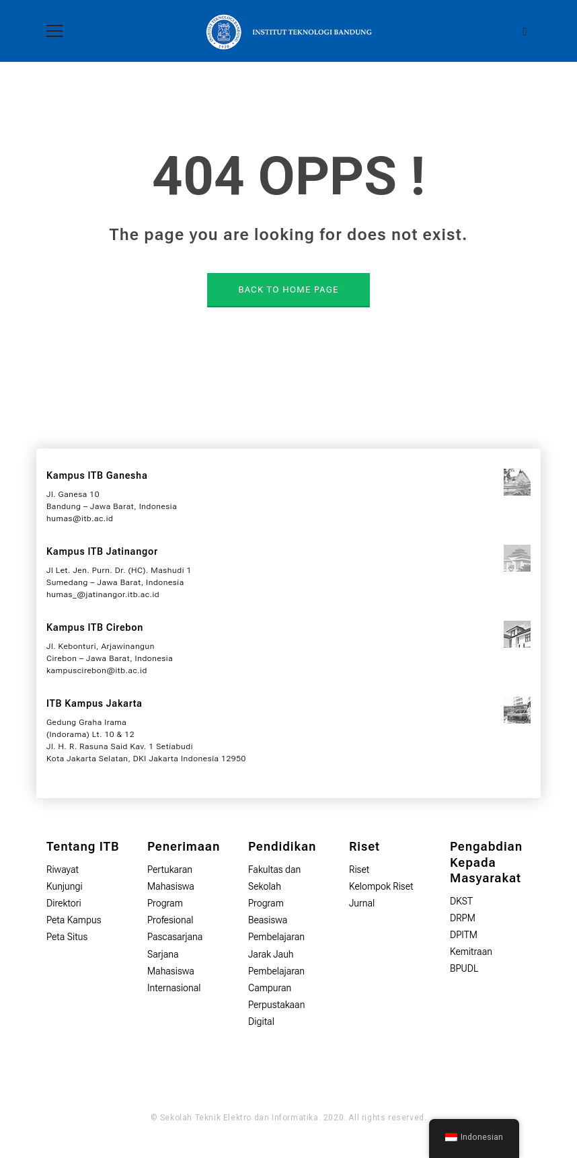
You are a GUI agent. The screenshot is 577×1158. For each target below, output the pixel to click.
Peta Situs (66, 936)
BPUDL (464, 968)
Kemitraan (471, 951)
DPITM (463, 934)
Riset (359, 869)
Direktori (63, 903)
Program (266, 903)
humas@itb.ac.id (79, 518)
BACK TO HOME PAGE (288, 289)
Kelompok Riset (381, 886)
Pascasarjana (174, 936)
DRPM (462, 918)
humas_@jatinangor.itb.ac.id (102, 594)
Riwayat (62, 869)
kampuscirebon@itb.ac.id (96, 670)
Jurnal (362, 903)
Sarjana (163, 954)
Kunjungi (64, 886)
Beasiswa (267, 920)
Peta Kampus (74, 920)
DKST (461, 901)
